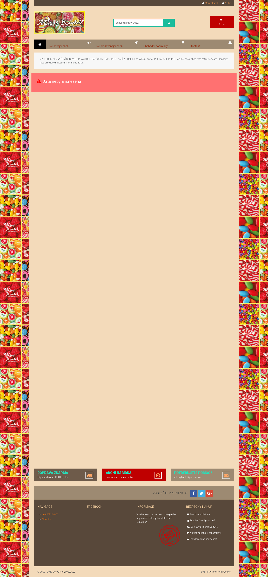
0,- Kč (221, 21)
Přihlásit (227, 3)
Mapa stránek (210, 3)
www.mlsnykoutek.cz (64, 571)
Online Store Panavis (220, 571)
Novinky (46, 519)
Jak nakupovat (50, 514)
